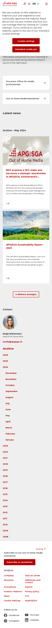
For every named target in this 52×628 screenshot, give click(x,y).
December (11, 373)
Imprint (28, 587)
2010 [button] (5, 524)
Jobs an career (32, 575)
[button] (26, 83)
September (12, 391)
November (11, 379)
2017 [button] (5, 482)
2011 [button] (5, 518)
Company (9, 575)
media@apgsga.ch (12, 342)
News (7, 596)
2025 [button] (5, 361)
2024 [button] (5, 367)
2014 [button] (5, 500)
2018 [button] (5, 476)
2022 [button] (5, 452)
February (10, 433)
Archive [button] (8, 348)
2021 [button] (5, 458)
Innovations (10, 587)
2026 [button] (5, 355)
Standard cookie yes (26, 49)
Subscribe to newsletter (20, 562)
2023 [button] (5, 446)
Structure (8, 580)
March (9, 427)
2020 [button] (5, 464)
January (10, 440)
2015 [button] (5, 494)
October (10, 385)
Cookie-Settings (12, 600)
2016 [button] (5, 488)
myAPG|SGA (31, 600)
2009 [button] (5, 530)
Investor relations (13, 591)
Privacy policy (32, 591)
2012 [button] (5, 512)
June (8, 409)
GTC (27, 596)
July (8, 403)
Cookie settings (26, 41)
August (9, 397)
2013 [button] (5, 506)
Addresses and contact (32, 581)
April (8, 421)
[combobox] (36, 4)
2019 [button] (5, 470)
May (8, 415)
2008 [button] (5, 536)
